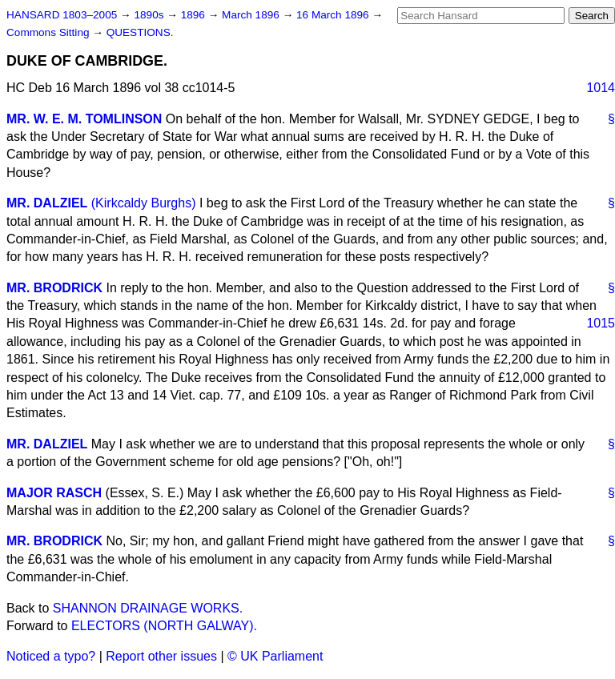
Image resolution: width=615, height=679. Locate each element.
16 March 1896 (334, 15)
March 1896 (252, 15)
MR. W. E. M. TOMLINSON (84, 119)
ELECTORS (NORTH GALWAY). (164, 626)
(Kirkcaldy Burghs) (143, 203)
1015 (600, 323)
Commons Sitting (49, 32)
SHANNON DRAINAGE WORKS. (148, 608)
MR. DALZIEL (46, 203)
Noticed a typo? (50, 656)
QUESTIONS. (140, 32)
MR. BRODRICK (54, 288)
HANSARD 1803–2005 (61, 15)
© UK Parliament (275, 656)
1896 (194, 15)
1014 (600, 87)
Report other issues (161, 656)
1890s (150, 15)
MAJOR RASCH (54, 493)
